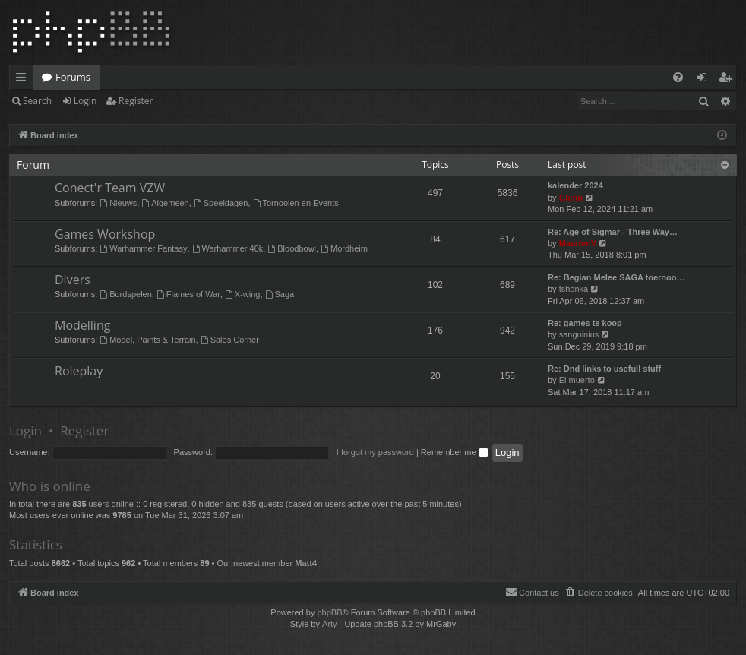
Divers (72, 279)
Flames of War (188, 294)
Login (85, 100)
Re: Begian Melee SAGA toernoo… (616, 277)
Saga (280, 294)
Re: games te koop (585, 323)
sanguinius (579, 334)
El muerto (577, 379)
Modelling (82, 325)
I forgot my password (375, 452)
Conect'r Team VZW (110, 187)
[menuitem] (678, 77)
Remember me (454, 452)
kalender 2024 (575, 185)
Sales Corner (230, 339)
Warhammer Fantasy (143, 248)
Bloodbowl (291, 248)
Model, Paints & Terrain (147, 339)
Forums (72, 77)
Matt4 (306, 563)
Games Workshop (105, 234)
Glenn (571, 197)
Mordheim (344, 248)
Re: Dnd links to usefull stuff (604, 368)
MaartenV (578, 243)
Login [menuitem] (704, 80)
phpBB (329, 612)
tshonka (574, 288)
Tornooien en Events (296, 202)
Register (136, 100)
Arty (329, 623)
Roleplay (79, 370)
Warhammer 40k (228, 248)
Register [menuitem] (728, 80)
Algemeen (164, 202)
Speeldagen (221, 202)
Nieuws (118, 202)
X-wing (242, 294)
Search (37, 100)
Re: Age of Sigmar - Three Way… (613, 231)
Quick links (24, 80)
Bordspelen (126, 294)
